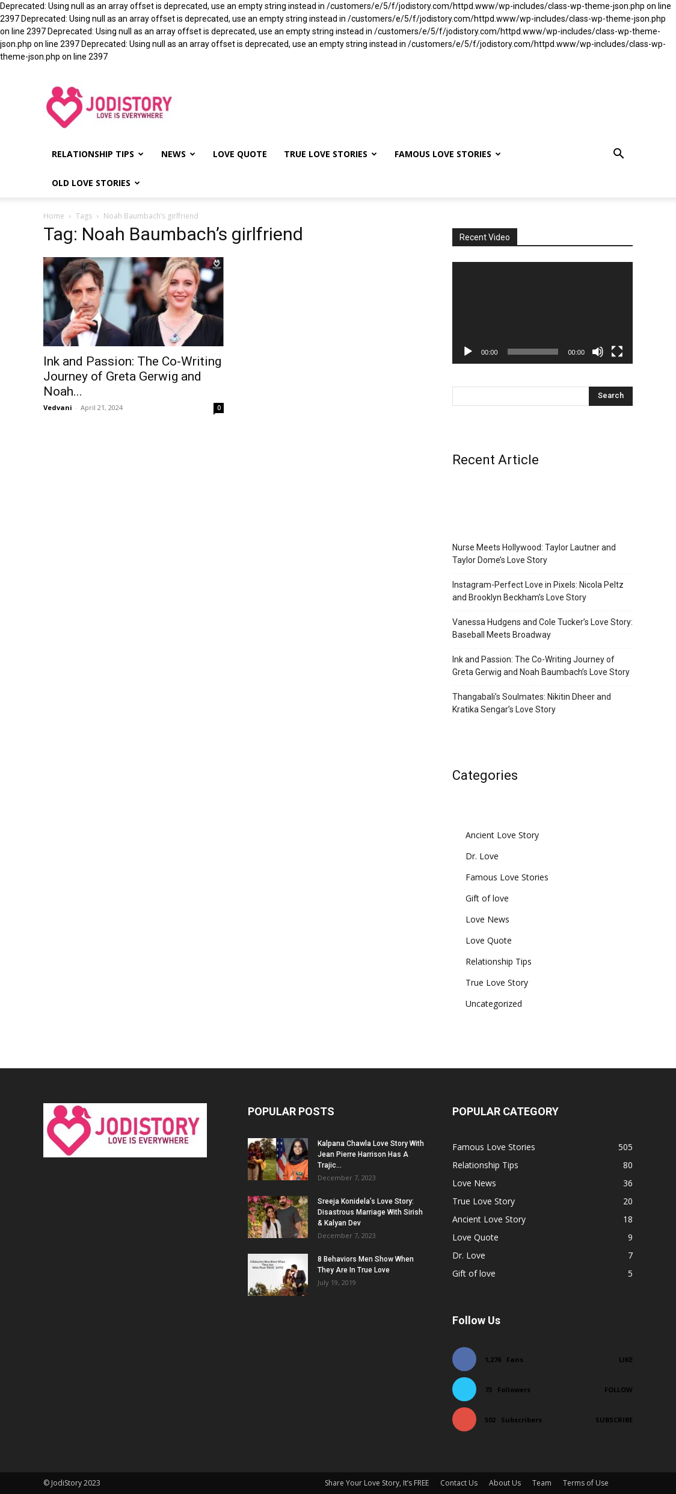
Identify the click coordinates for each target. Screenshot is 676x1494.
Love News (487, 919)
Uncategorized (494, 1003)
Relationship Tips (98, 154)
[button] (618, 155)
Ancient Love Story (502, 835)
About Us (505, 1483)
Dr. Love (482, 856)
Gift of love (487, 898)
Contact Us (459, 1483)
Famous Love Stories (448, 154)
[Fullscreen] (617, 352)
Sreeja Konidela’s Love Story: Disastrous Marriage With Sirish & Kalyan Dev (370, 1212)
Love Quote (240, 154)
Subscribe (614, 1419)
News (178, 154)
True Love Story (497, 982)
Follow (618, 1389)
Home (53, 216)
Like (626, 1359)
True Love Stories (330, 154)
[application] (542, 313)
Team (542, 1483)
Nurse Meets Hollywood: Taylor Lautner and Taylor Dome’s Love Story (534, 554)
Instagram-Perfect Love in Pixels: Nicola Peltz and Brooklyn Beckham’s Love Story (538, 591)
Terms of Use (586, 1483)
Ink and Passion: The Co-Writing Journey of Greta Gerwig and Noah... (132, 376)
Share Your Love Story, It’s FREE (377, 1483)
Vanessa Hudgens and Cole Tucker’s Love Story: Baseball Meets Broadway (542, 628)
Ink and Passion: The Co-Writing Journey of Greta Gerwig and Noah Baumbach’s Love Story (541, 666)
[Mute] (598, 352)
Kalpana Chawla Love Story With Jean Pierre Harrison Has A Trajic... (371, 1154)
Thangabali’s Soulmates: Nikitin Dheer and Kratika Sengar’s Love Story (531, 703)
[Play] (468, 352)
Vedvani (57, 407)
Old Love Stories (96, 182)
